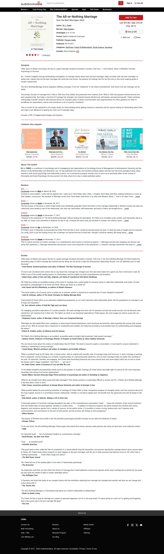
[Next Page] (141, 138)
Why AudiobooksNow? (58, 9)
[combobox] (84, 3)
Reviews (55, 525)
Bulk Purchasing (27, 529)
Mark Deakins (69, 29)
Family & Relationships (83, 47)
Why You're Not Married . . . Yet (132, 152)
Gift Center (94, 9)
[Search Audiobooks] (120, 3)
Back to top (82, 513)
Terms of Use (91, 549)
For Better (82, 152)
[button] (37, 31)
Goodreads (25, 191)
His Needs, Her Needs (107, 152)
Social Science (98, 47)
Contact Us (25, 525)
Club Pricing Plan (39, 9)
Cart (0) (138, 3)
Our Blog (55, 537)
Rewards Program (59, 533)
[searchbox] (82, 3)
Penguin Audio (70, 40)
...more (137, 197)
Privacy (82, 549)
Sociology (108, 47)
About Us (55, 529)
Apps (84, 9)
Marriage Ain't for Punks (57, 152)
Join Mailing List (27, 537)
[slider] (32, 54)
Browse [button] (25, 9)
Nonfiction (70, 47)
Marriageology (31, 152)
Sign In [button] (129, 3)
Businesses (107, 9)
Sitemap (87, 533)
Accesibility (73, 549)
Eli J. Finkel (67, 25)
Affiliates (87, 529)
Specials (75, 9)
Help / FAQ (25, 533)
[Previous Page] (22, 138)
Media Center (89, 525)
